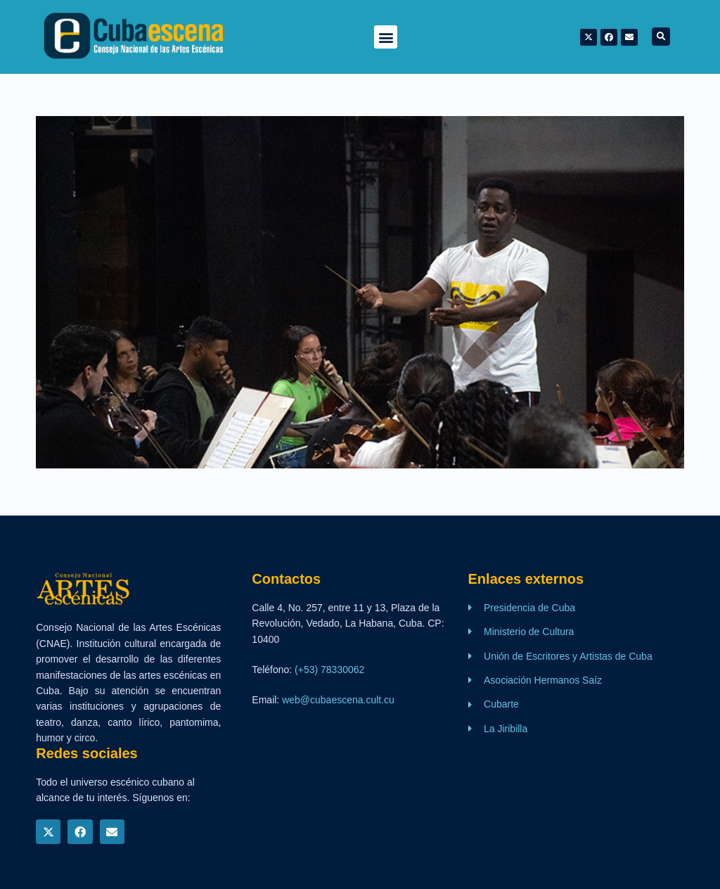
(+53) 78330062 (329, 669)
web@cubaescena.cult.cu (338, 699)
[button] (385, 37)
